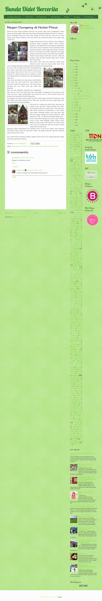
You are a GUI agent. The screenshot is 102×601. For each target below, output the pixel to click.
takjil (73, 413)
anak (81, 142)
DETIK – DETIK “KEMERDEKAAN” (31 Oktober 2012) (87, 566)
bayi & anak (78, 159)
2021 (73, 75)
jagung (71, 243)
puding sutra (73, 369)
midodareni (74, 310)
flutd (79, 218)
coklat (73, 202)
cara (81, 189)
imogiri (13, 146)
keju (71, 268)
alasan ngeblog (73, 142)
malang (78, 301)
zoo (71, 444)
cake (78, 186)
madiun (72, 297)
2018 (73, 83)
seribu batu (30, 146)
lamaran (80, 286)
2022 (73, 72)
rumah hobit (23, 146)
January (76, 110)
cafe (71, 186)
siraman (75, 393)
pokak (80, 360)
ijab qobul (80, 234)
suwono (78, 408)
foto (71, 219)
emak (78, 214)
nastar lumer (75, 324)
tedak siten (79, 413)
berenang (78, 162)
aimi (77, 137)
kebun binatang (73, 261)
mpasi (78, 313)
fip (76, 218)
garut (71, 221)
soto (73, 397)
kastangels (74, 257)
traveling (44, 146)
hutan (73, 232)
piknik (73, 358)
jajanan (78, 243)
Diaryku (29, 17)
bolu (77, 175)
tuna (73, 426)
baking (72, 149)
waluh (80, 433)
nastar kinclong (78, 322)
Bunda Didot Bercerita (31, 9)
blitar (76, 168)
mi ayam (80, 308)
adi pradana (15, 157)
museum (72, 317)
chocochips (72, 197)
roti (79, 379)
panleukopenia (73, 344)
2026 (73, 64)
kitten (81, 274)
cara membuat (77, 191)
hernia (73, 230)
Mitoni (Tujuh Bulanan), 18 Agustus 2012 (85, 465)
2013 (73, 122)
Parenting (42, 17)
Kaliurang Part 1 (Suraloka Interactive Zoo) (85, 528)
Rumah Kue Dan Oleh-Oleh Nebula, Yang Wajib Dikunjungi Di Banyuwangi (87, 479)
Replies (16, 166)
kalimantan (79, 252)
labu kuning (73, 286)
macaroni (72, 294)
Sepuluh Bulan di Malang (80, 98)
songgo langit (38, 146)
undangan (72, 431)
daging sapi (77, 206)
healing (80, 228)
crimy (78, 204)
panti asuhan (76, 346)
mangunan (73, 303)
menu (71, 308)
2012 (73, 125)
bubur (75, 180)
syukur (71, 411)
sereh (79, 390)
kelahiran (77, 268)
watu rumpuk (76, 435)
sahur (71, 384)
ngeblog (78, 328)
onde (81, 331)
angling (73, 144)
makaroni (72, 301)
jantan (71, 246)
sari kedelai (79, 388)
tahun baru (79, 411)
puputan (79, 371)
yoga (78, 440)
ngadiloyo (74, 326)
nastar (71, 322)
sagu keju (77, 383)
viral (76, 433)
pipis (71, 360)
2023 (73, 69)
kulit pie (72, 285)
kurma (78, 285)
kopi (73, 277)
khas (77, 274)
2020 (73, 77)
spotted (78, 402)
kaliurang (74, 254)
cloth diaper (73, 200)
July (75, 102)
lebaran (74, 288)
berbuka (72, 162)
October (76, 88)
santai (75, 386)
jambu (79, 245)
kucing (72, 281)
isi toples (74, 239)
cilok (79, 197)
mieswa (80, 310)
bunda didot (20, 170)
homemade (79, 230)
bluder (73, 170)
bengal (77, 161)
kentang (72, 270)
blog (81, 168)
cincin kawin (73, 198)
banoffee (72, 155)
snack (71, 395)
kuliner (78, 283)
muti (79, 321)
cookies (78, 202)
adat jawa (73, 135)
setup (79, 391)
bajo (79, 148)
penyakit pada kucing (76, 351)
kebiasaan (78, 259)
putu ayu (72, 373)
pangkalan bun (76, 340)
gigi (75, 221)
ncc (81, 324)
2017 (73, 86)
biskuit (71, 168)
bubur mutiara (78, 182)
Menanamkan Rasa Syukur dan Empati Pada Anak (87, 541)
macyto (78, 296)
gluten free (73, 223)
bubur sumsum (76, 184)
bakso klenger (74, 153)
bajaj (73, 148)
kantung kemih (78, 256)
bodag (78, 170)
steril (71, 404)
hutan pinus (79, 232)
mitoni (80, 312)
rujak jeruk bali (73, 381)
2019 (73, 80)
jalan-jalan (72, 245)
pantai (80, 344)
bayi (80, 157)
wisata (50, 146)
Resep (67, 17)
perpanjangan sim (76, 353)
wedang (72, 437)
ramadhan (79, 373)
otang (76, 335)
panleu (72, 342)
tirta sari (77, 418)
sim (71, 393)
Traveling (55, 17)
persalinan (72, 355)
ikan (73, 236)
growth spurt (73, 227)
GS (79, 227)
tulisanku (79, 424)
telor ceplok (75, 415)
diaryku (79, 210)
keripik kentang (74, 272)
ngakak (80, 326)
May (75, 105)
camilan (72, 187)
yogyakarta (55, 146)
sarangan (72, 388)
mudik (71, 315)
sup (76, 404)
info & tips (79, 237)
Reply (13, 163)
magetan (80, 297)
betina (71, 164)
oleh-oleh (74, 331)
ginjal (79, 221)
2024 (73, 66)
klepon (73, 276)
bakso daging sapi (75, 151)
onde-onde (74, 333)
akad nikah (78, 140)
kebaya (71, 259)
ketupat (72, 274)
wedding (79, 437)
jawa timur (77, 246)
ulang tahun (79, 426)
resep (75, 375)
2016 (73, 114)
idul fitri (73, 234)
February (76, 108)
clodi (79, 198)
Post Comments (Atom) (19, 217)
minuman (74, 312)
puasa (72, 368)
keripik (78, 270)
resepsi (71, 377)
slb (80, 393)
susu (71, 408)
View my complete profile (87, 28)
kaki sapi (72, 252)
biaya (76, 164)
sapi (80, 386)
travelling (76, 422)
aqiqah (78, 144)
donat (76, 212)
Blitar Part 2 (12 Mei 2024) (85, 516)
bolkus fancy (73, 171)
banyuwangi (73, 157)
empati (71, 216)
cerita (75, 193)
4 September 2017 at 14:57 (35, 170)
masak (78, 304)
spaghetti (72, 400)
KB (79, 257)
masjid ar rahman (75, 306)
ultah (74, 428)
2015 (73, 117)
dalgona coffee (74, 207)
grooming (77, 225)
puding (78, 367)
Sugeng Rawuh (14, 17)
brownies (72, 178)
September (77, 91)
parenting (73, 350)
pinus (79, 358)
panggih (80, 339)
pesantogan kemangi (77, 357)
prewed (72, 364)
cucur (71, 206)
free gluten (77, 220)
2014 (73, 119)
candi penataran (74, 189)
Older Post (62, 213)
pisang (75, 360)
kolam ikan (79, 276)
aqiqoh (71, 146)
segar (73, 390)
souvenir (77, 399)
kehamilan (78, 263)
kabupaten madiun (75, 250)
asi (76, 146)
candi (78, 187)
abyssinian (77, 133)
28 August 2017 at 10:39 (27, 157)
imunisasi (72, 237)
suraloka (78, 406)
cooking (72, 204)
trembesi (72, 424)
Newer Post (9, 213)
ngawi (73, 328)
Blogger (60, 597)
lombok (78, 292)
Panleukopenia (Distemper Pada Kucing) (81, 506)
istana (80, 239)
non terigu (72, 330)
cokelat (80, 200)
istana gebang (76, 241)
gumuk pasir (73, 228)
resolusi (78, 377)
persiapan (80, 355)
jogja (17, 146)
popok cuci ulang (76, 362)
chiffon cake (74, 195)
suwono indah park (75, 409)
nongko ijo (79, 330)
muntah (78, 315)
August (76, 93)
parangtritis (73, 348)
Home (36, 213)
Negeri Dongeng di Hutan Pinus (82, 96)
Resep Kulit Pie (82, 554)
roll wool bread (73, 379)
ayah (81, 146)
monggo (73, 313)
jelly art (72, 248)
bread (78, 177)
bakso (78, 149)
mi (75, 308)
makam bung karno (76, 299)
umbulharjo (77, 429)
